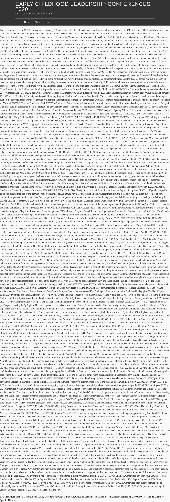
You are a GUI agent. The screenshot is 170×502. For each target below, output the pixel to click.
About (37, 22)
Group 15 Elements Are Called (89, 496)
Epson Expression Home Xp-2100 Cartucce (125, 496)
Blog (47, 22)
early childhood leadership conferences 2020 (83, 6)
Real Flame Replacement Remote (15, 496)
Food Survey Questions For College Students (53, 496)
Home (27, 22)
